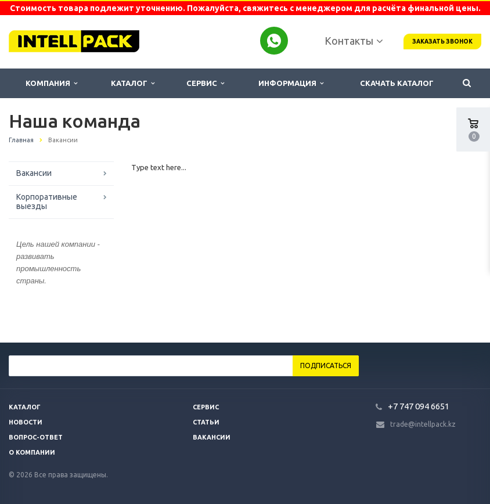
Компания (51, 83)
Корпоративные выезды (46, 201)
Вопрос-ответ (36, 437)
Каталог (132, 83)
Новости (25, 422)
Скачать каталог (397, 83)
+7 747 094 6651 (418, 406)
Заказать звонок (442, 41)
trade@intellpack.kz (423, 424)
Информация (290, 83)
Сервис (205, 83)
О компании (32, 452)
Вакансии (34, 173)
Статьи (206, 422)
